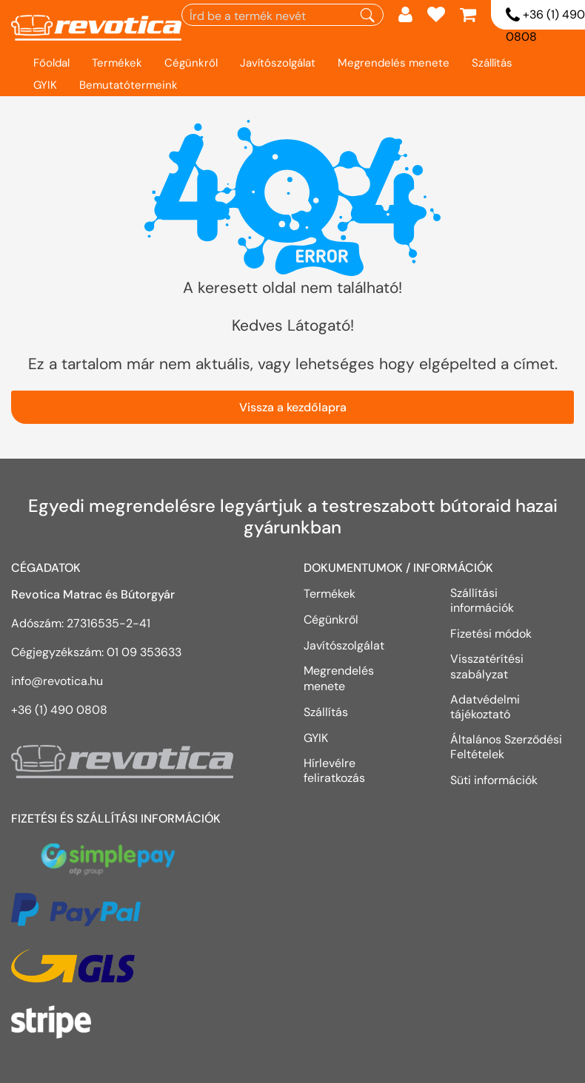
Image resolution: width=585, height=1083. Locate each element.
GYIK (45, 85)
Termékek (117, 62)
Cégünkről (191, 62)
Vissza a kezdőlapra (293, 407)
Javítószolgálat (277, 62)
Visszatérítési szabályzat (487, 666)
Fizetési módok (491, 633)
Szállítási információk (482, 600)
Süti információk (494, 779)
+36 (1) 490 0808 (59, 710)
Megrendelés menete (393, 62)
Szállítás (492, 62)
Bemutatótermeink (128, 85)
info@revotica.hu (57, 681)
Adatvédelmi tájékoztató (485, 706)
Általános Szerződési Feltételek (506, 746)
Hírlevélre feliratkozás (334, 770)
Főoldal (51, 62)
